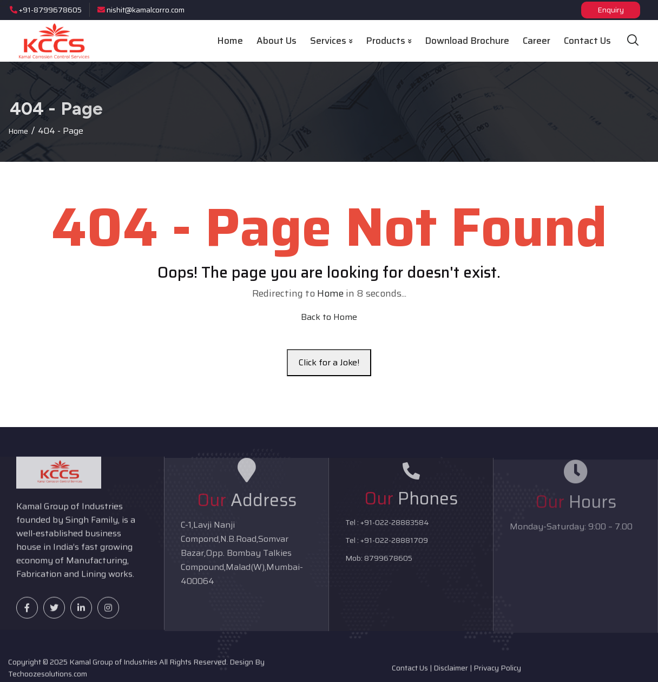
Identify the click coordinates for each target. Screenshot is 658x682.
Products (388, 41)
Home (230, 41)
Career (536, 41)
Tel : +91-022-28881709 (386, 545)
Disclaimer (450, 672)
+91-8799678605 (46, 10)
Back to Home (329, 317)
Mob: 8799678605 (378, 563)
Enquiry (610, 10)
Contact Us (587, 41)
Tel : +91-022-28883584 (387, 527)
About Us (276, 41)
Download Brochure (467, 41)
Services (331, 41)
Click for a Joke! (329, 362)
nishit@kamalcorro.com (141, 10)
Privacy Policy (497, 672)
